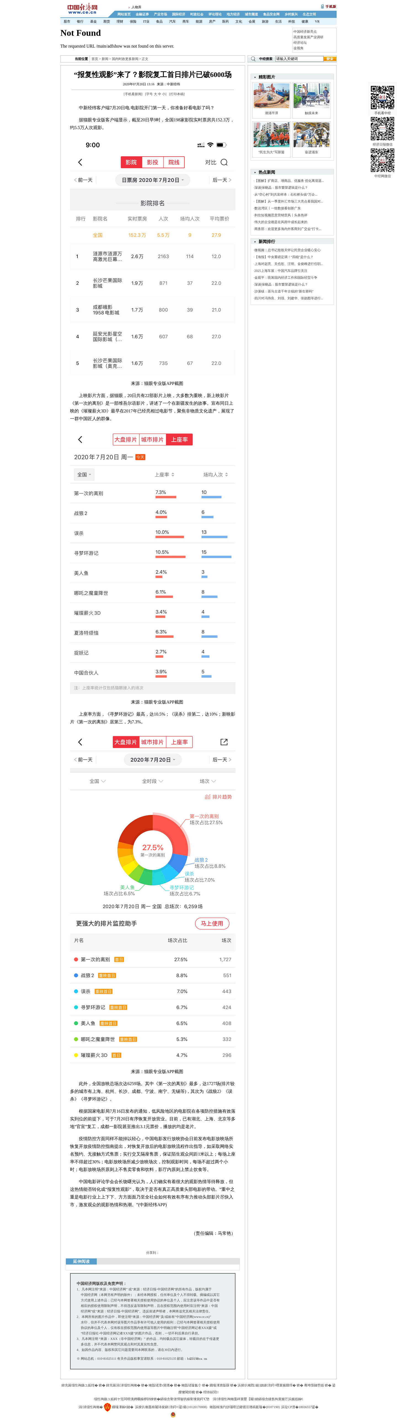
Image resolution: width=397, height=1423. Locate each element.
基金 (93, 21)
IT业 (146, 21)
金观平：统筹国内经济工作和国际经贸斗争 (285, 278)
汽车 (172, 21)
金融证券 (142, 14)
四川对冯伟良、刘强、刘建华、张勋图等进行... (288, 298)
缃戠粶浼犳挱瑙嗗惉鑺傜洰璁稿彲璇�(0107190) (245, 1407)
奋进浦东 (311, 152)
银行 (80, 21)
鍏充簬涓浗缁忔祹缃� (123, 1385)
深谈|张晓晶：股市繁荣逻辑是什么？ (281, 188)
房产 (212, 21)
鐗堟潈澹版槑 (219, 1385)
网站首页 (124, 14)
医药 (225, 21)
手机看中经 (382, 93)
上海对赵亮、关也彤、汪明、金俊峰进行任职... (288, 264)
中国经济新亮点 (305, 32)
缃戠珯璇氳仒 (191, 1385)
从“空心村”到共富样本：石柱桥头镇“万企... (286, 194)
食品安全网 (271, 14)
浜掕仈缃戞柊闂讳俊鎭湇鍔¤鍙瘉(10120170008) (171, 1407)
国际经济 (178, 14)
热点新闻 (267, 172)
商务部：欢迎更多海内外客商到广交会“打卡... (287, 229)
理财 (120, 21)
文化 (238, 21)
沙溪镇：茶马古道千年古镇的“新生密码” (284, 291)
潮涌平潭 (271, 113)
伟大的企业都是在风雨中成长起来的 (280, 222)
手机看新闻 (133, 94)
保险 (133, 21)
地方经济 (233, 14)
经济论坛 (300, 43)
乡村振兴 (291, 14)
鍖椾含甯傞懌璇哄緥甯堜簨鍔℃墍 (185, 1399)
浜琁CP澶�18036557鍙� (299, 1407)
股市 (67, 21)
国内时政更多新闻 (125, 59)
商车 (186, 21)
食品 (159, 21)
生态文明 (309, 14)
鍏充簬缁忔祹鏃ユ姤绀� (79, 1385)
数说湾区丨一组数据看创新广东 (277, 208)
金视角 (299, 48)
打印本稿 (177, 94)
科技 (291, 21)
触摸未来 (311, 113)
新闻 (105, 59)
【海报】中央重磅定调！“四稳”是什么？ (284, 257)
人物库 (136, 7)
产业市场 (160, 14)
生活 (278, 21)
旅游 (265, 21)
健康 (305, 21)
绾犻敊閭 (211, 1392)
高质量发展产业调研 (308, 37)
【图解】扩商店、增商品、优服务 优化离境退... (289, 181)
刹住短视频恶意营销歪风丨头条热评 (280, 215)
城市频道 (251, 14)
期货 (106, 21)
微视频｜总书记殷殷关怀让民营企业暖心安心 (287, 250)
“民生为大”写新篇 (271, 152)
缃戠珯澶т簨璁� (161, 1385)
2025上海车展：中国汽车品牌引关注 (280, 271)
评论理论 (215, 14)
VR (317, 21)
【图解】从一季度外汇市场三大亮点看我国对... (288, 201)
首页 (95, 59)
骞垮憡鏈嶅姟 (314, 1385)
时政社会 (196, 14)
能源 (199, 21)
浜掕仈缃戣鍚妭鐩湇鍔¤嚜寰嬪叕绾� (267, 1385)
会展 (252, 21)
